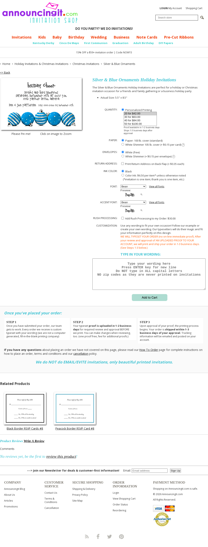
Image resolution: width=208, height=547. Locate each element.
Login (116, 497)
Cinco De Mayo (69, 43)
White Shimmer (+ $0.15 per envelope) (148, 156)
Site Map (77, 505)
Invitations (21, 37)
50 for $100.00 (140, 124)
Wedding (99, 37)
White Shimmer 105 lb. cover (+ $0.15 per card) (153, 145)
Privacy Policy (80, 499)
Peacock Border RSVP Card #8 (74, 433)
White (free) (130, 152)
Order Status (120, 509)
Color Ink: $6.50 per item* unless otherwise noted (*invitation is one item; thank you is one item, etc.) (153, 177)
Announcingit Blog (14, 493)
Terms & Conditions (50, 505)
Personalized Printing (136, 110)
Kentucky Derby (43, 43)
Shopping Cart (194, 8)
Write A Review (34, 446)
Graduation (120, 43)
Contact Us (50, 497)
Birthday (76, 37)
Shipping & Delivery (83, 493)
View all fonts (156, 186)
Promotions (11, 511)
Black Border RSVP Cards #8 (25, 433)
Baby (57, 37)
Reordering (119, 515)
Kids (42, 37)
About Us (9, 499)
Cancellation (51, 513)
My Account (171, 8)
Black (126, 171)
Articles (8, 505)
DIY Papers (166, 43)
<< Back (5, 72)
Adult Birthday (143, 43)
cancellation (80, 358)
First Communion (95, 43)
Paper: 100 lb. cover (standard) (141, 140)
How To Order (148, 355)
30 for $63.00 (140, 117)
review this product (61, 461)
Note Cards (146, 37)
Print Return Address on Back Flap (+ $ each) (152, 164)
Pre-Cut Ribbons (179, 37)
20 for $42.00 (140, 113)
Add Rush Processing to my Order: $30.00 (148, 218)
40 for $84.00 (140, 120)
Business (121, 37)
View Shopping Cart (124, 503)
